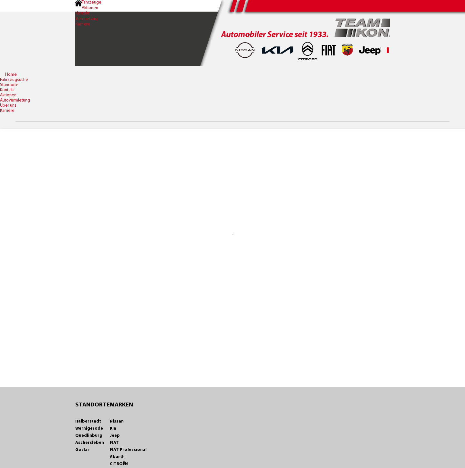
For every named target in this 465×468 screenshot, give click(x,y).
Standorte (9, 85)
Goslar (77, 450)
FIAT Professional (123, 450)
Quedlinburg (83, 436)
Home (11, 75)
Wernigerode (84, 428)
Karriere (78, 27)
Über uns (8, 105)
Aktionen (86, 9)
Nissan (112, 421)
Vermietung (82, 21)
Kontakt (78, 15)
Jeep (110, 436)
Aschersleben (84, 443)
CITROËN (114, 464)
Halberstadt (83, 421)
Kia (108, 428)
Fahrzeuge (88, 3)
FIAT (109, 443)
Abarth (112, 457)
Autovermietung (15, 100)
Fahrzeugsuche (14, 80)
